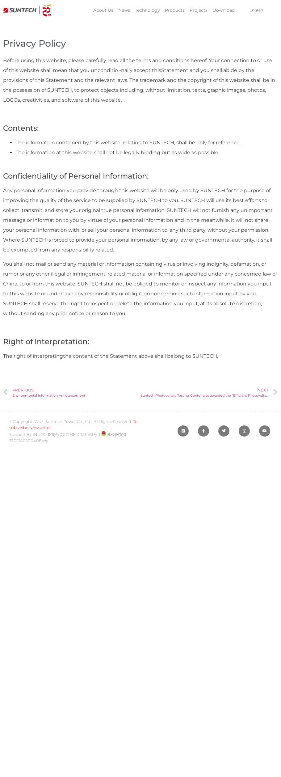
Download (223, 10)
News (124, 10)
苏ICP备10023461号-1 (80, 434)
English (256, 10)
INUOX (39, 434)
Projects (199, 10)
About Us (103, 10)
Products (175, 10)
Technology (147, 10)
